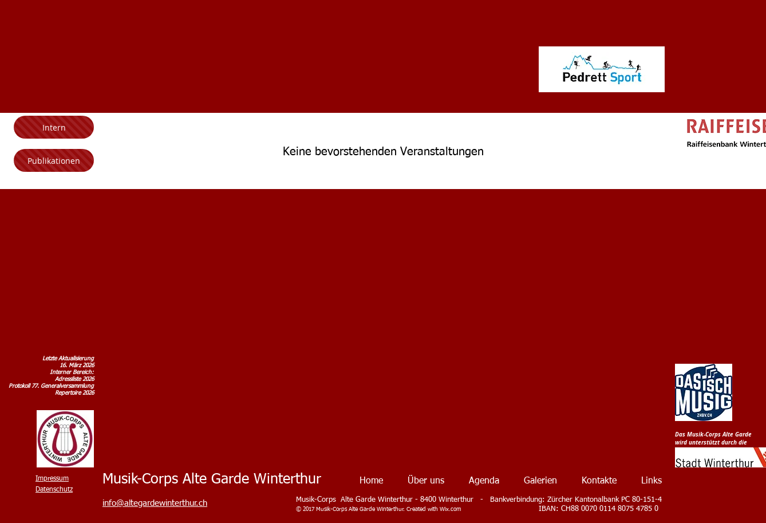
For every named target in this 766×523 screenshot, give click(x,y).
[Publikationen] (54, 160)
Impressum (52, 478)
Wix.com (450, 509)
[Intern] (54, 127)
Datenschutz (54, 489)
